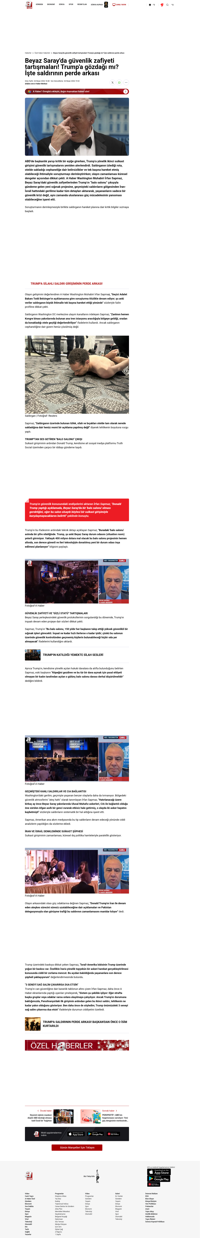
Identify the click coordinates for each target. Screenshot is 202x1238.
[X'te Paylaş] (112, 82)
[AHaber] (153, 4)
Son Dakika (29, 1206)
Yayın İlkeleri (150, 1219)
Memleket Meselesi (62, 1211)
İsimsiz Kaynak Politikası (155, 1222)
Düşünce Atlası (60, 1196)
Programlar (59, 1194)
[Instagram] (97, 1175)
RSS (147, 1196)
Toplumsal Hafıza (61, 1204)
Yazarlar (28, 1234)
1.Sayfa (58, 1234)
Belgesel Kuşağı (61, 1217)
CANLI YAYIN (119, 4)
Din (26, 1227)
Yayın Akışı (149, 1211)
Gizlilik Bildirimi (151, 1214)
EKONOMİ (51, 4)
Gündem (28, 1201)
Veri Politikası (150, 1204)
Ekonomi (28, 1204)
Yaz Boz (58, 1199)
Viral (26, 1219)
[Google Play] (95, 1133)
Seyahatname (60, 1214)
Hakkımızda (150, 1217)
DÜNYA (61, 4)
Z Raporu (58, 1232)
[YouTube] (97, 1177)
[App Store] (76, 1133)
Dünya (27, 1211)
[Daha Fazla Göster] (126, 82)
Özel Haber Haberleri (42, 53)
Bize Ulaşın (149, 1199)
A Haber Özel (30, 1199)
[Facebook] (97, 1171)
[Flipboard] (97, 1179)
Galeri (117, 1194)
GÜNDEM (39, 4)
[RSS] (97, 1182)
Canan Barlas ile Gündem (64, 1206)
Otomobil (28, 1224)
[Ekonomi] (137, 4)
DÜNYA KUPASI (99, 5)
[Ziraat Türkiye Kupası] (162, 5)
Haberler (28, 53)
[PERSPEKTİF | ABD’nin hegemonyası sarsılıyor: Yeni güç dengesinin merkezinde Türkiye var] (105, 1116)
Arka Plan (58, 1209)
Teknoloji (28, 1222)
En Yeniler (119, 1196)
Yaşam (27, 1209)
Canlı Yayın (29, 1196)
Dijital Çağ (59, 1229)
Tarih (27, 1229)
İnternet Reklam (151, 1194)
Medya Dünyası (60, 1224)
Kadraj (57, 1201)
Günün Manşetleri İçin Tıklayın (77, 1147)
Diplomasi (59, 1219)
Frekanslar (149, 1206)
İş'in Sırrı (58, 1227)
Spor (26, 1214)
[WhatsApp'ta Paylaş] (119, 82)
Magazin (28, 1217)
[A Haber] (28, 5)
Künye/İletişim (150, 1201)
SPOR (71, 4)
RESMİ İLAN (82, 4)
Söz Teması (59, 1222)
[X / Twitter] (97, 1173)
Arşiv (147, 1209)
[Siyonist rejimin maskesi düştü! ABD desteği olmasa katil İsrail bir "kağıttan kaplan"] (49, 1116)
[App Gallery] (113, 1133)
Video (27, 1194)
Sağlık (27, 1232)
